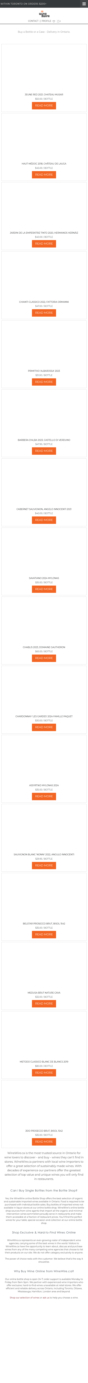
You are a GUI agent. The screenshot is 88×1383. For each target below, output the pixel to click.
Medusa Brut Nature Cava (44, 992)
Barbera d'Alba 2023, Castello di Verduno (44, 440)
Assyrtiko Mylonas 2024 (44, 785)
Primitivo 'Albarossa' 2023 (44, 371)
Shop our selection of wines (24, 1297)
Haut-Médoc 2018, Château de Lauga (44, 163)
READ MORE (44, 105)
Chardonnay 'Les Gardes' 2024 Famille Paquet (44, 716)
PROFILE (46, 21)
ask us (46, 1297)
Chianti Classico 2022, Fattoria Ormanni (44, 302)
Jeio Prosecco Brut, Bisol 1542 (44, 1130)
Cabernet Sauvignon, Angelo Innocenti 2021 (43, 509)
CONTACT (33, 21)
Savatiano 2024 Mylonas (44, 578)
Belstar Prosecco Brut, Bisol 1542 (44, 923)
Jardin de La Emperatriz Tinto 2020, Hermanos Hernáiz (44, 232)
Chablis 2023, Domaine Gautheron (44, 647)
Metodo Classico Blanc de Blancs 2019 (44, 1061)
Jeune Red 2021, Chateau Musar (44, 94)
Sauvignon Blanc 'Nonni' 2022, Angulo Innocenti (44, 854)
